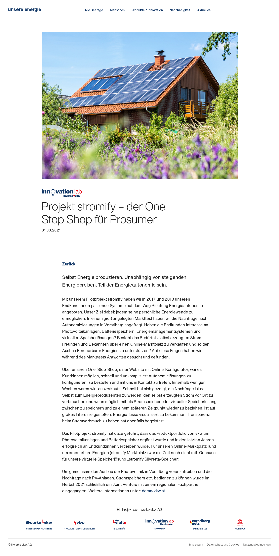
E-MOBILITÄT (119, 528)
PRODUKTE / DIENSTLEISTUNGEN (79, 528)
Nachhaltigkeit (180, 10)
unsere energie (24, 9)
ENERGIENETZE (200, 528)
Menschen (117, 10)
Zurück (68, 264)
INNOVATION (159, 528)
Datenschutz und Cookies (223, 544)
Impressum (196, 544)
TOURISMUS (240, 528)
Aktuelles (203, 10)
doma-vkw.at (153, 491)
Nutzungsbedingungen (257, 544)
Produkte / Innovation (147, 10)
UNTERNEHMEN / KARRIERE (39, 528)
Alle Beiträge (94, 10)
